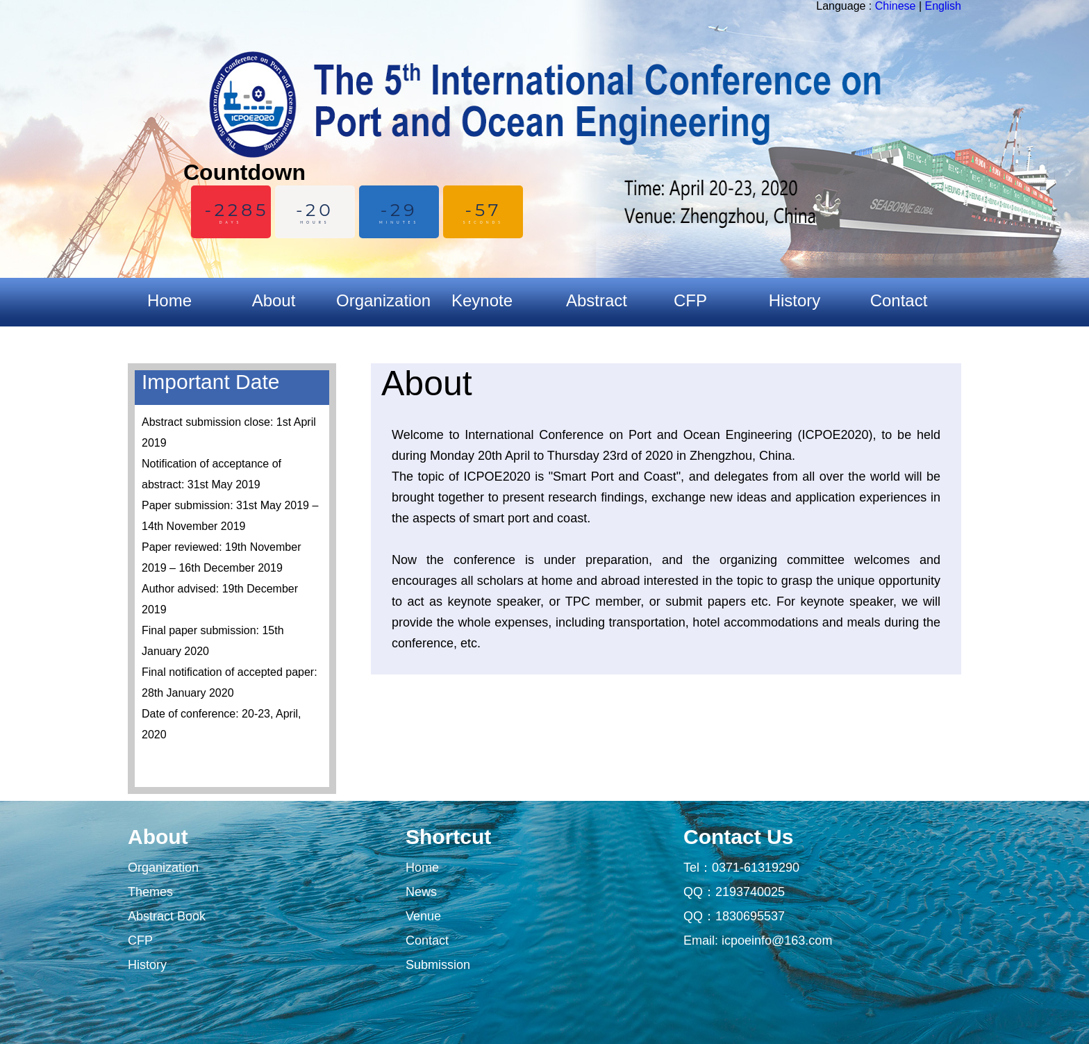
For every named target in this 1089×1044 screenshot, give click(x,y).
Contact (427, 940)
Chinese (895, 6)
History (147, 965)
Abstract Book (167, 916)
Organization (163, 868)
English (943, 6)
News (421, 892)
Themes (150, 892)
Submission (438, 965)
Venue (423, 916)
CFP (140, 940)
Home (169, 300)
